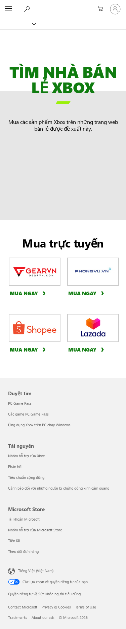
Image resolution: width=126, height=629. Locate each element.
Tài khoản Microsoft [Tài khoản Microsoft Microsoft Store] (24, 519)
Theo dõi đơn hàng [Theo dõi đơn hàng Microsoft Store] (23, 551)
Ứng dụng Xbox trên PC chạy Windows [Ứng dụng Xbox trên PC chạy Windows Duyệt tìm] (39, 425)
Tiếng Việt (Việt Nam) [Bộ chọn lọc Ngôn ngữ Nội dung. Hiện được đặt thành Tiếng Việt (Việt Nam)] (35, 570)
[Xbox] (17, 23)
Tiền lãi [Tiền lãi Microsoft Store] (14, 540)
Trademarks (17, 617)
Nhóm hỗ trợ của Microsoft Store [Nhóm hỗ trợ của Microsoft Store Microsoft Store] (35, 530)
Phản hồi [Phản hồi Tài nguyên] (15, 466)
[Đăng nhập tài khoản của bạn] (115, 9)
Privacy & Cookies (56, 607)
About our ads (43, 617)
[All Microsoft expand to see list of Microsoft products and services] (8, 9)
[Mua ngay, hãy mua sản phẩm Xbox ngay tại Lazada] (87, 349)
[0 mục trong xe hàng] (99, 9)
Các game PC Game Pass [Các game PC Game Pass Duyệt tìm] (28, 414)
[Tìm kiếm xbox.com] (26, 8)
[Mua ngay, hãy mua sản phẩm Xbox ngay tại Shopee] (28, 349)
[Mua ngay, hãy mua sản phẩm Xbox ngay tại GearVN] (28, 293)
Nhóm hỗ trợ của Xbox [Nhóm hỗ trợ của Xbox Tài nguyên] (26, 456)
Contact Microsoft (22, 607)
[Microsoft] (62, 5)
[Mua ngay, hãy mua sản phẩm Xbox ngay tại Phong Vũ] (87, 293)
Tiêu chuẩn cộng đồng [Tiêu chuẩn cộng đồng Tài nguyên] (26, 477)
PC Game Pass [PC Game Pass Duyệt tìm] (20, 403)
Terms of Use (85, 607)
